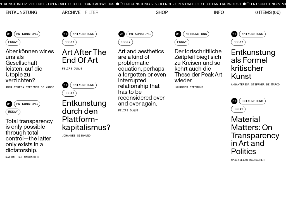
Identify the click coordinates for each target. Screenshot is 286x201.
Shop (162, 12)
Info (219, 12)
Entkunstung (21, 12)
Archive (71, 12)
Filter (92, 12)
